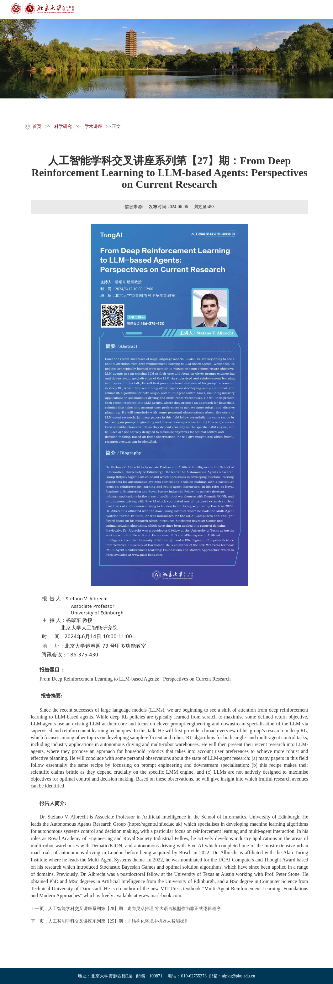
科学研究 (63, 126)
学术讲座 (93, 126)
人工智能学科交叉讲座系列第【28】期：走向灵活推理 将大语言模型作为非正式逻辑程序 (134, 908)
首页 (37, 126)
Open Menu (323, 9)
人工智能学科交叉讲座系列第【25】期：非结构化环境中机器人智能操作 (118, 921)
